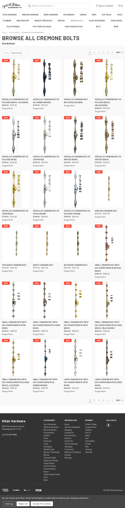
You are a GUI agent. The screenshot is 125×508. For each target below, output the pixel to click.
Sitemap (68, 458)
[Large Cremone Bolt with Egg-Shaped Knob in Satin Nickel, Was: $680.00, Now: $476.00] (78, 357)
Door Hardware (10, 15)
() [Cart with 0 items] (120, 6)
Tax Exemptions (71, 444)
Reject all (23, 503)
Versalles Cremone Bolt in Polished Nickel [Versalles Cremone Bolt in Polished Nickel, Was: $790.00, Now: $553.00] (15, 158)
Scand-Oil (69, 441)
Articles (68, 455)
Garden (83, 15)
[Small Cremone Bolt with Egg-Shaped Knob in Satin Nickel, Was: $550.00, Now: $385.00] (16, 300)
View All (88, 452)
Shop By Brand (8, 43)
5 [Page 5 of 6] (107, 53)
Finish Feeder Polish (74, 27)
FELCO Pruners (13, 27)
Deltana (88, 430)
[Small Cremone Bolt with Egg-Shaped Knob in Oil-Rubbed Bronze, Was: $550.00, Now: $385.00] (47, 357)
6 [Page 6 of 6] (112, 53)
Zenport (88, 449)
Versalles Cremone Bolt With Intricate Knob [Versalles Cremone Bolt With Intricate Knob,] (76, 101)
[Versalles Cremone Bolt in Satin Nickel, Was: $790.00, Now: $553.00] (47, 134)
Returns (68, 438)
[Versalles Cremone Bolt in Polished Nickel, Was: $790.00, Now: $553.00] (16, 134)
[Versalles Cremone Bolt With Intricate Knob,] (78, 77)
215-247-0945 (10, 435)
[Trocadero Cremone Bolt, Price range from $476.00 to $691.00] (16, 243)
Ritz (87, 447)
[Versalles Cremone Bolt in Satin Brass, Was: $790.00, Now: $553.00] (16, 189)
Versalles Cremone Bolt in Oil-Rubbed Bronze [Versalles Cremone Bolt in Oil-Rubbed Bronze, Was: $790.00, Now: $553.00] (46, 101)
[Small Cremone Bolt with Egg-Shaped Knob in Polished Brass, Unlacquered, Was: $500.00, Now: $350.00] (108, 300)
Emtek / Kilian (91, 424)
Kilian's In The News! (73, 452)
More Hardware (51, 15)
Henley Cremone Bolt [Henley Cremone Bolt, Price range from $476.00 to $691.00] (43, 265)
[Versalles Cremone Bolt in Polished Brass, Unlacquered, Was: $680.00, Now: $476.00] (108, 77)
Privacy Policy (70, 435)
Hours (67, 424)
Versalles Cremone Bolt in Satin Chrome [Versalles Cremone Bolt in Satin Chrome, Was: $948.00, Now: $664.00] (46, 212)
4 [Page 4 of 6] (103, 53)
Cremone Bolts (76, 21)
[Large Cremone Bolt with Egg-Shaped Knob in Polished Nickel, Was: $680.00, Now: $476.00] (108, 357)
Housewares (68, 15)
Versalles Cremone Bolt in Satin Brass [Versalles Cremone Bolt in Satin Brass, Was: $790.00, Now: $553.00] (15, 212)
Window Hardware (30, 15)
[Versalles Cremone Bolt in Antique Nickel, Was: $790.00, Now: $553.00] (78, 134)
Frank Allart (90, 441)
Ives (87, 438)
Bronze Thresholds (43, 21)
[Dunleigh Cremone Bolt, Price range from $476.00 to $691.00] (108, 189)
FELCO (88, 433)
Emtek (88, 444)
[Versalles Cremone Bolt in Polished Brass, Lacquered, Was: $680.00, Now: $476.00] (16, 77)
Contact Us (69, 433)
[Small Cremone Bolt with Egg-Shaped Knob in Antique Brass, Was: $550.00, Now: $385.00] (108, 243)
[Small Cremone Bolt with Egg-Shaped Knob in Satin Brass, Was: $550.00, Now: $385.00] (78, 300)
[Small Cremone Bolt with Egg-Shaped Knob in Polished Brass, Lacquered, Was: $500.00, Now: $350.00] (16, 357)
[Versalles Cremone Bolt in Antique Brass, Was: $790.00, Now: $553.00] (108, 134)
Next (119, 52)
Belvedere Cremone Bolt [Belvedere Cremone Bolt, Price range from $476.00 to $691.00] (76, 265)
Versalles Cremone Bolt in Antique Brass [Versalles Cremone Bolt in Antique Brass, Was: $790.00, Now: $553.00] (108, 158)
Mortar (61, 21)
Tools (119, 15)
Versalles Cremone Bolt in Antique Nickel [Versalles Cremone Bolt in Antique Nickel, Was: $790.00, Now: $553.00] (77, 158)
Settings (9, 503)
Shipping (68, 430)
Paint (94, 15)
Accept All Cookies (42, 503)
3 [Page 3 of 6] (98, 53)
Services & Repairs (72, 427)
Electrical (107, 15)
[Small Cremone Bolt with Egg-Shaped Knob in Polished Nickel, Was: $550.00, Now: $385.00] (47, 300)
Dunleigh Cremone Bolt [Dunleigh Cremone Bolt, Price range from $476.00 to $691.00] (106, 211)
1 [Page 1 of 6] (89, 53)
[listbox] (19, 53)
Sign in (101, 6)
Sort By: (6, 53)
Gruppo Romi (90, 427)
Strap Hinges (49, 463)
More (46, 480)
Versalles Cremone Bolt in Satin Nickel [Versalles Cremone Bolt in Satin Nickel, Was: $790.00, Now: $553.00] (46, 158)
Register (110, 6)
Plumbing (7, 21)
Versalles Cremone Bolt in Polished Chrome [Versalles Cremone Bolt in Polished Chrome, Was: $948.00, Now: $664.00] (77, 212)
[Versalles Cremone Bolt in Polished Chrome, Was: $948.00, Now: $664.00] (78, 189)
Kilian (87, 435)
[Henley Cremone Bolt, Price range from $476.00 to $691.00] (47, 243)
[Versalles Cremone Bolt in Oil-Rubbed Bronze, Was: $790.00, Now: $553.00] (47, 77)
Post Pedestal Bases (42, 27)
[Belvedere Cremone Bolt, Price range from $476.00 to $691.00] (78, 243)
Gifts (98, 27)
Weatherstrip (23, 21)
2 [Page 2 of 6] (94, 53)
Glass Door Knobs (97, 21)
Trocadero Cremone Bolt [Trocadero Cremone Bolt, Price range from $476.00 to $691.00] (14, 265)
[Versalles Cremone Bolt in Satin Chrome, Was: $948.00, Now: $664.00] (47, 189)
